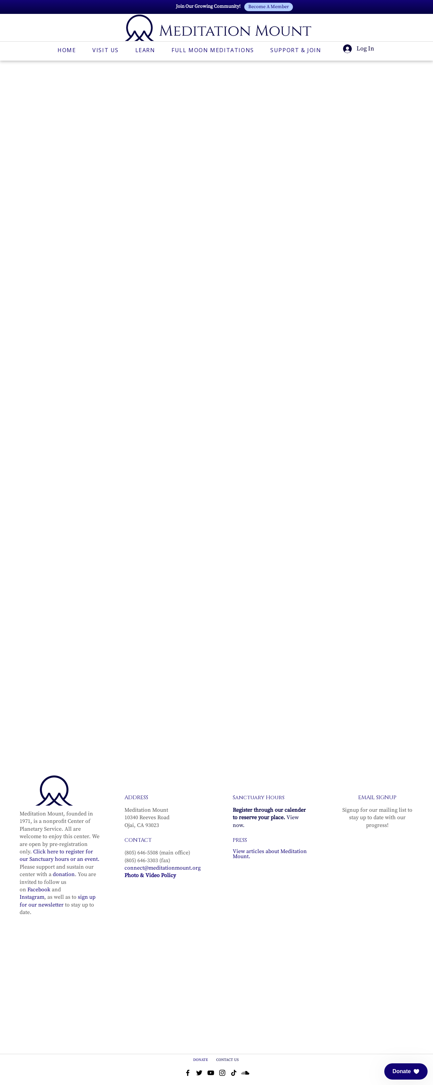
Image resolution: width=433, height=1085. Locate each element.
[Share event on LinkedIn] (110, 738)
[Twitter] (199, 1066)
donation (64, 868)
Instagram (32, 890)
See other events (312, 228)
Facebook (38, 882)
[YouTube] (211, 1066)
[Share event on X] (94, 738)
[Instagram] (222, 1066)
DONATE (201, 1053)
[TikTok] (234, 1066)
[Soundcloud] (245, 1066)
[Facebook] (188, 1066)
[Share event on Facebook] (77, 738)
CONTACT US (227, 1053)
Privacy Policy (279, 1082)
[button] (406, 1071)
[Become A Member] (268, 7)
